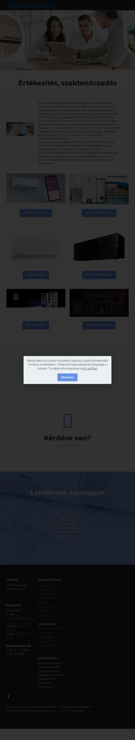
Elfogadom (67, 377)
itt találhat (90, 368)
